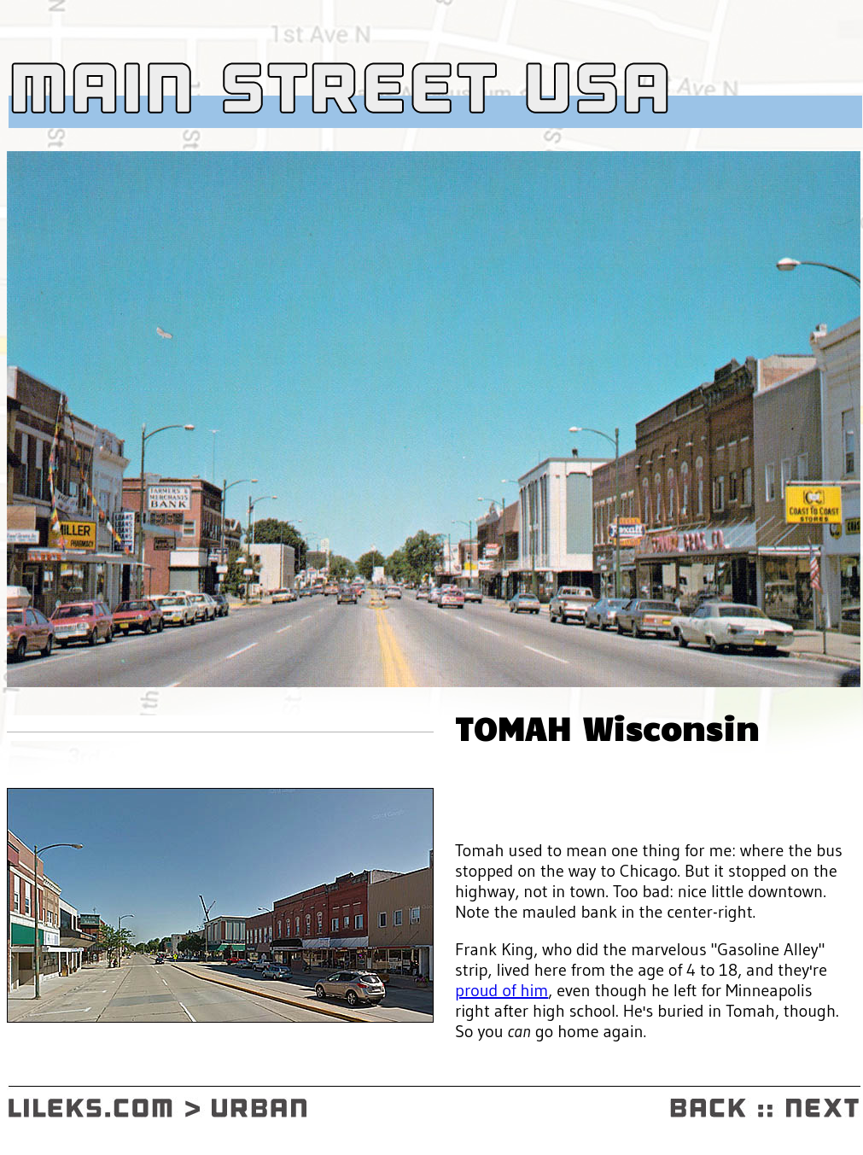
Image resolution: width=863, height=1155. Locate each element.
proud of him (501, 990)
